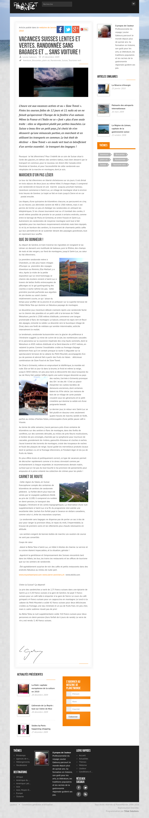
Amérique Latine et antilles (23, 783)
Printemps (20, 755)
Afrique (19, 776)
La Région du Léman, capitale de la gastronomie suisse (121, 128)
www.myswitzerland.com (30, 574)
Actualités (83, 758)
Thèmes (103, 145)
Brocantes (36, 60)
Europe (19, 793)
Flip (84, 29)
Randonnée (56, 60)
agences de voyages (23, 758)
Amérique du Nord (23, 780)
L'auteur (82, 768)
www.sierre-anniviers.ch (53, 574)
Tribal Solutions (131, 811)
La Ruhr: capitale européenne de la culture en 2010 (43, 688)
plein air (46, 60)
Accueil (82, 755)
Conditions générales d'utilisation (37, 804)
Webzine (83, 765)
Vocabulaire (21, 765)
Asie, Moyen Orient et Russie (23, 790)
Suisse (65, 60)
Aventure (27, 60)
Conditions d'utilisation (86, 771)
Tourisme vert (75, 60)
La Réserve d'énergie (121, 85)
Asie (18, 786)
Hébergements (23, 761)
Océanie (20, 796)
